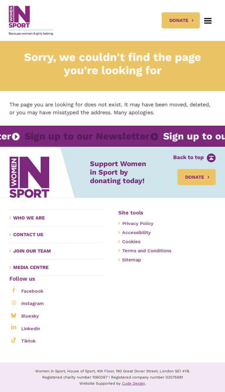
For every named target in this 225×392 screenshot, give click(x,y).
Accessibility (136, 232)
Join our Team (32, 251)
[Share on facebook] (13, 290)
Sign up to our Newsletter (84, 136)
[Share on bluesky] (13, 315)
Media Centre (31, 267)
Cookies (131, 241)
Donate (178, 20)
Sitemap (131, 260)
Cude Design (133, 383)
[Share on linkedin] (13, 327)
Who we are (29, 218)
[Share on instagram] (13, 303)
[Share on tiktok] (13, 340)
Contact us (28, 234)
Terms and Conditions (146, 250)
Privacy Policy (137, 223)
